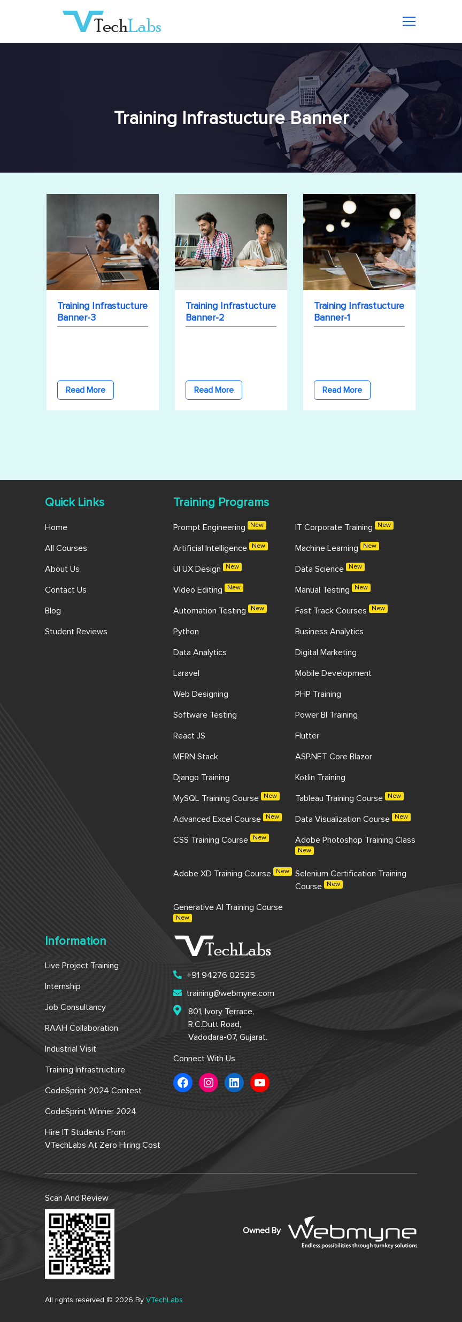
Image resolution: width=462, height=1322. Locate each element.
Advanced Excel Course (227, 818)
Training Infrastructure (85, 1070)
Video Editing (208, 589)
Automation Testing (220, 609)
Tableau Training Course (349, 797)
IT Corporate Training (344, 526)
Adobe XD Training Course (232, 872)
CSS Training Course (221, 839)
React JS (189, 736)
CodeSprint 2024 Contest (93, 1090)
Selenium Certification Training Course (350, 880)
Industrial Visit (70, 1049)
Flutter (307, 736)
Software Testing (205, 715)
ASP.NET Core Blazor (333, 756)
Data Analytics (200, 652)
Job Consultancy (75, 1007)
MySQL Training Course (226, 797)
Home (56, 527)
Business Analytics (329, 631)
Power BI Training (326, 715)
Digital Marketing (326, 652)
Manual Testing (333, 589)
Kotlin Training (320, 777)
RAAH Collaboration (81, 1028)
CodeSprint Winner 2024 (90, 1111)
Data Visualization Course (353, 818)
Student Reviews (76, 631)
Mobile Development (333, 673)
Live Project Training (82, 965)
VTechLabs (164, 1300)
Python (186, 631)
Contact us (66, 590)
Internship (63, 986)
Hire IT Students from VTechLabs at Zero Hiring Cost (102, 1138)
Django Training (201, 777)
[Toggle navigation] (409, 21)
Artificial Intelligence (220, 547)
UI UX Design (207, 568)
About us (62, 569)
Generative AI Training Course (228, 912)
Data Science (330, 568)
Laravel (186, 673)
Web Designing (200, 694)
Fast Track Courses (341, 609)
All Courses (66, 548)
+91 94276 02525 (214, 974)
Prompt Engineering (219, 526)
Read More (85, 390)
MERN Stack (195, 756)
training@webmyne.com (223, 993)
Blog (53, 610)
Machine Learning (337, 547)
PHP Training (318, 694)
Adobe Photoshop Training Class (355, 845)
